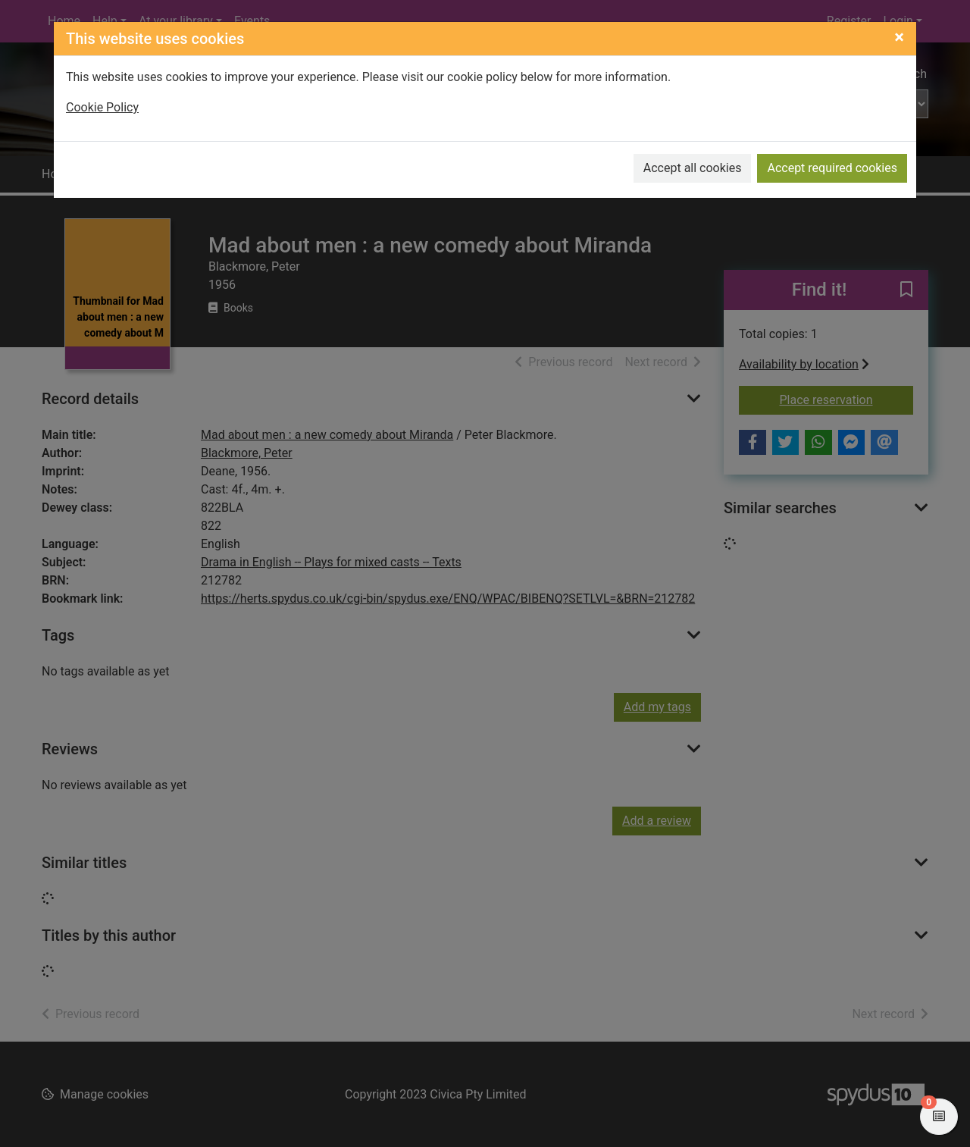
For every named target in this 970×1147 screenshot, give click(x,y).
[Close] (899, 37)
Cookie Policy (102, 107)
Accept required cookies (832, 168)
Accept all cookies (692, 168)
